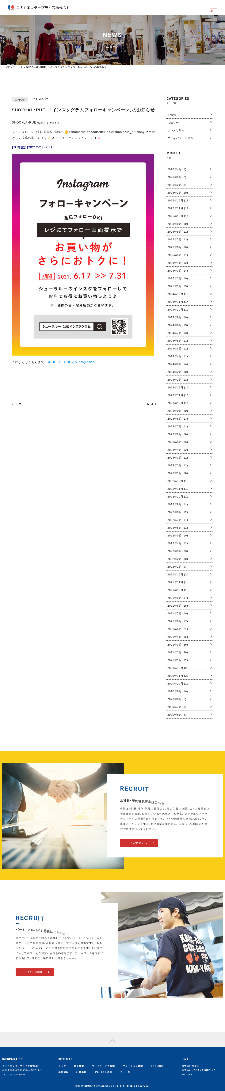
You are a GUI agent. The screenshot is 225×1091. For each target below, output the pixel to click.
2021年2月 (177, 652)
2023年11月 (178, 395)
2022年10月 (178, 496)
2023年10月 (178, 403)
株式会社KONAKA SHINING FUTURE (199, 1072)
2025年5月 (177, 255)
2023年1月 (177, 473)
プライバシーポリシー (181, 138)
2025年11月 (178, 208)
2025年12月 (178, 200)
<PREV (16, 404)
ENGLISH (157, 1066)
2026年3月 (176, 177)
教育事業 (79, 1066)
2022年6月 (177, 527)
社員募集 (81, 1072)
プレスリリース (177, 130)
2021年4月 (177, 637)
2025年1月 (177, 286)
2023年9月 (177, 411)
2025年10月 (178, 216)
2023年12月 (178, 387)
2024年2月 (177, 372)
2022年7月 (177, 520)
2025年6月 (177, 247)
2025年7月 (177, 239)
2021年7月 (177, 613)
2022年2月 (177, 559)
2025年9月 (177, 224)
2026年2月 (176, 185)
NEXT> (152, 404)
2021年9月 (177, 598)
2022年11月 (178, 488)
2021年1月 (177, 660)
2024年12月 (178, 294)
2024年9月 (177, 317)
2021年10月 (178, 590)
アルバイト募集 (103, 1072)
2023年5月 (177, 442)
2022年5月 (177, 535)
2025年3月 (177, 270)
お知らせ (173, 122)
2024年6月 (177, 340)
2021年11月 (178, 582)
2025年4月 (177, 263)
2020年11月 (178, 675)
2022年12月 (178, 481)
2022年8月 (177, 512)
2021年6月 (177, 621)
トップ (6, 67)
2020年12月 (178, 668)
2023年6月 (177, 434)
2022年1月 (176, 566)
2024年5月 (177, 348)
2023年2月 (177, 465)
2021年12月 (178, 574)
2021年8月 (177, 605)
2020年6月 (176, 714)
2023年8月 (177, 418)
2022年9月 (177, 504)
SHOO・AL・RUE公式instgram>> (71, 362)
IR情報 (171, 114)
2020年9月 (177, 691)
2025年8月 (177, 231)
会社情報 (63, 1072)
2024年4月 (177, 356)
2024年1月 (177, 379)
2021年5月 (177, 629)
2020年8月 (176, 699)
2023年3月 (177, 457)
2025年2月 (177, 278)
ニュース (125, 1072)
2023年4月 (177, 450)
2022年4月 (177, 543)
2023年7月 (177, 426)
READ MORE (139, 847)
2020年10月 (178, 683)
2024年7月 (177, 333)
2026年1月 (177, 192)
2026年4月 (176, 169)
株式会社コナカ (191, 1066)
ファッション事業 (133, 1066)
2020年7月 (176, 707)
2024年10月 (178, 309)
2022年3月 (177, 551)
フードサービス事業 (103, 1066)
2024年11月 (178, 301)
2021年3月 (177, 644)
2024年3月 (177, 364)
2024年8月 (177, 325)
